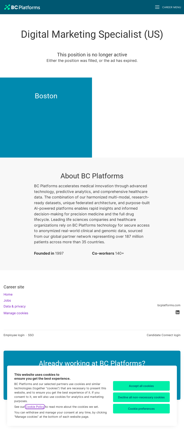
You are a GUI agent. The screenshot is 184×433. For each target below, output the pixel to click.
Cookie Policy (34, 406)
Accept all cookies (141, 386)
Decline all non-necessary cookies (141, 397)
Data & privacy (15, 306)
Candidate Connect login (163, 335)
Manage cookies (16, 313)
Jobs (7, 300)
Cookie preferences (141, 408)
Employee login (14, 335)
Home (8, 294)
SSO (31, 335)
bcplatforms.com (168, 305)
